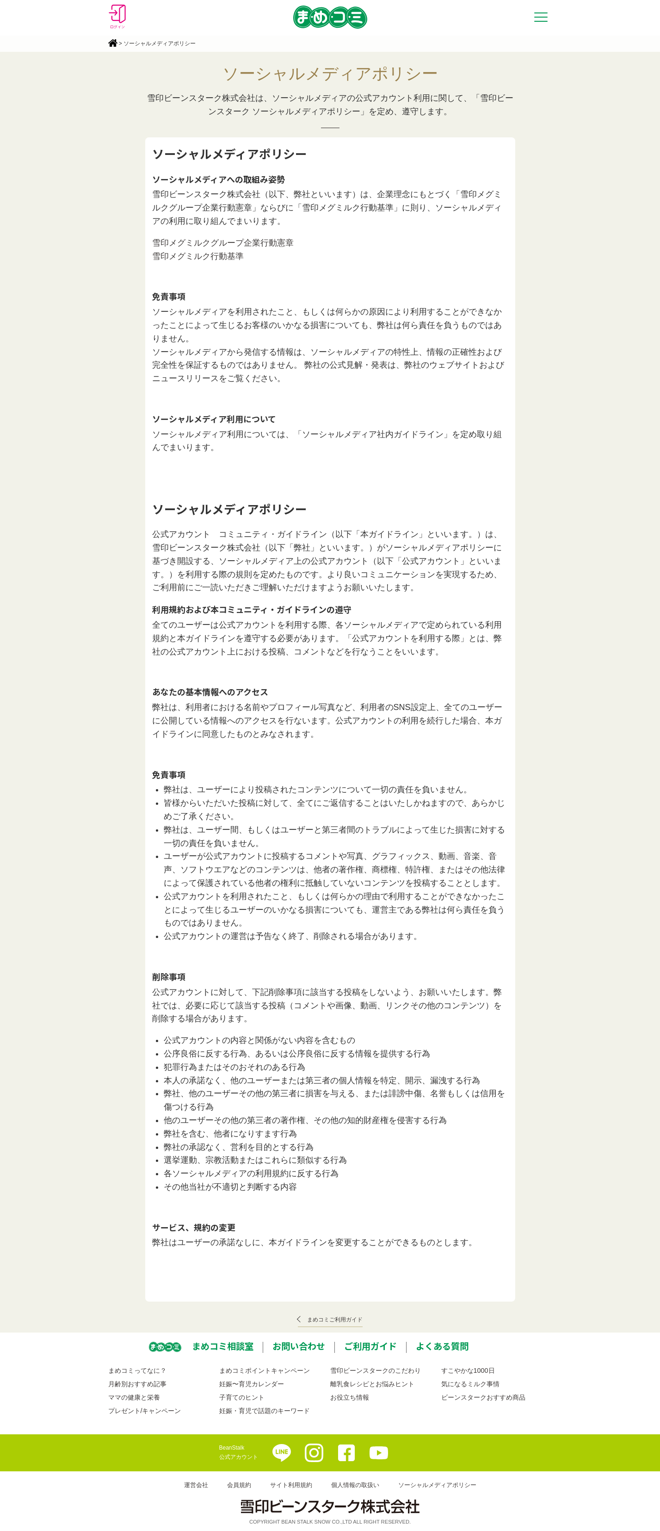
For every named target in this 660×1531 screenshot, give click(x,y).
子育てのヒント (242, 1397)
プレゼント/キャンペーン (144, 1410)
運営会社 (196, 1485)
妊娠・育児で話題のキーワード (264, 1410)
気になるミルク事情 (470, 1384)
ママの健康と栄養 (134, 1397)
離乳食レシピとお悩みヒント (372, 1384)
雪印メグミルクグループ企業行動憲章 (223, 242)
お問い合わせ (298, 1346)
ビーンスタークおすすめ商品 (483, 1397)
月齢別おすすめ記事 (137, 1384)
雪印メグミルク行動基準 (198, 256)
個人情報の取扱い (355, 1485)
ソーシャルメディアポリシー (437, 1485)
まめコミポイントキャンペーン (264, 1370)
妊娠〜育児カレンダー (251, 1384)
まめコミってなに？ (137, 1370)
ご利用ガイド (370, 1346)
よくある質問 (442, 1346)
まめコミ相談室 (222, 1346)
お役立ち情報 (349, 1397)
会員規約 (239, 1485)
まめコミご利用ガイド (335, 1319)
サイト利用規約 (291, 1485)
